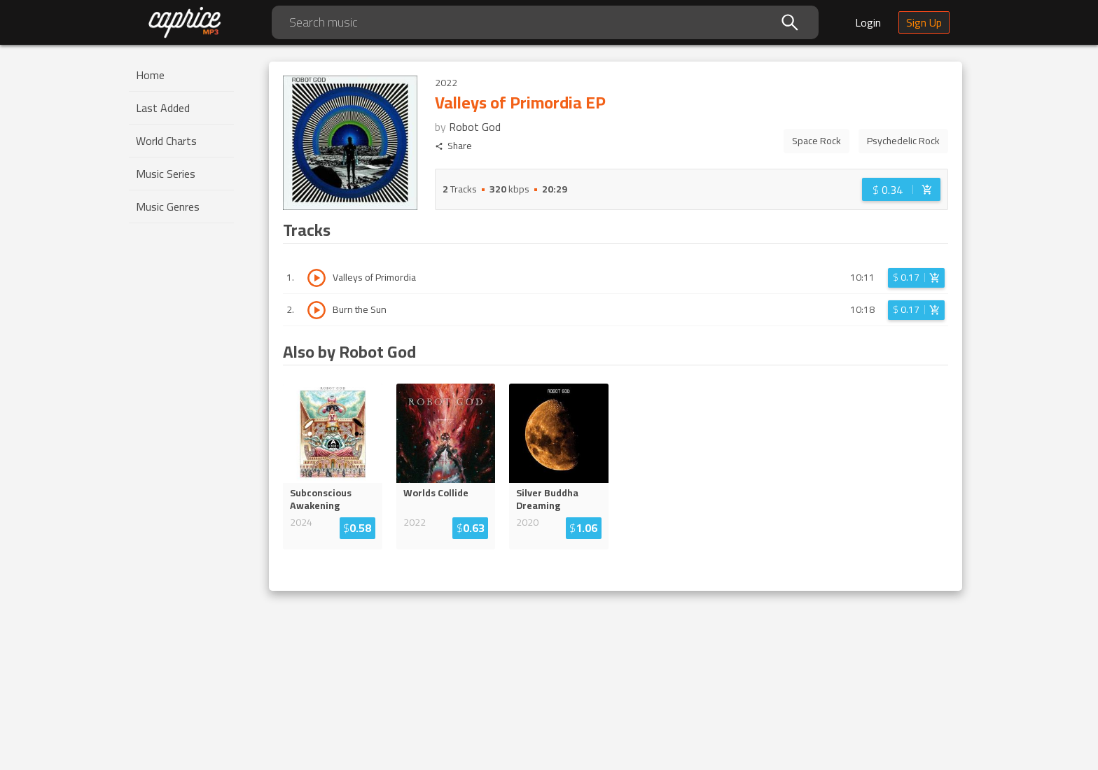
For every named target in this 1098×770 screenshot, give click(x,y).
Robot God (475, 126)
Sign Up (924, 22)
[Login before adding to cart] (901, 189)
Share (453, 146)
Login (868, 22)
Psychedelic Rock (903, 141)
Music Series (165, 173)
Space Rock (816, 141)
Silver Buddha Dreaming (547, 499)
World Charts (166, 140)
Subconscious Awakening (321, 499)
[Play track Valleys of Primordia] (316, 278)
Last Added (163, 107)
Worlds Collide (435, 492)
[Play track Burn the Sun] (316, 310)
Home (150, 74)
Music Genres (168, 206)
